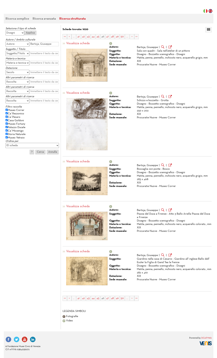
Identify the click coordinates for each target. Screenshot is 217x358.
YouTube (25, 339)
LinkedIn (33, 339)
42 (83, 36)
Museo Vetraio (16, 138)
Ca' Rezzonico (16, 113)
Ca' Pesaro (14, 117)
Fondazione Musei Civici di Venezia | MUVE (20, 8)
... (73, 36)
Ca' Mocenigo (16, 131)
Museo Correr (16, 110)
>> (136, 36)
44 (93, 36)
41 (78, 36)
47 (107, 36)
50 (122, 36)
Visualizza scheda (78, 43)
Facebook (8, 339)
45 (98, 36)
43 (88, 36)
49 (117, 36)
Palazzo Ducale (16, 127)
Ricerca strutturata (72, 18)
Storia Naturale (17, 134)
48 (112, 36)
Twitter (16, 339)
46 (102, 36)
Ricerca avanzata (44, 18)
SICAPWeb (206, 338)
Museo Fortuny (16, 124)
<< (65, 36)
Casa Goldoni (16, 120)
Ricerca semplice (17, 18)
